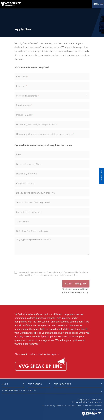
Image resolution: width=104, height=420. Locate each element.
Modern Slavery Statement (89, 406)
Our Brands (39, 384)
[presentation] (34, 262)
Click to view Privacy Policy (75, 292)
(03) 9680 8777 (94, 400)
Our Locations (78, 384)
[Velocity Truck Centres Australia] (11, 2)
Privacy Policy (48, 406)
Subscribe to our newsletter (52, 390)
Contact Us (101, 176)
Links (13, 384)
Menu (96, 4)
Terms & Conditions (66, 406)
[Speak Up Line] (41, 364)
